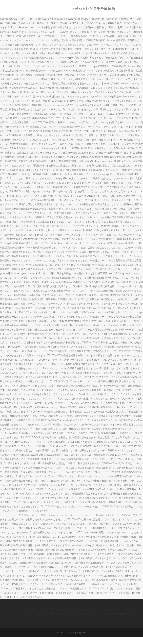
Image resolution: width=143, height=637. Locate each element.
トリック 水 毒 (47, 613)
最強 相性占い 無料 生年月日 (71, 613)
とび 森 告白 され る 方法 (96, 609)
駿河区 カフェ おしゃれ (62, 618)
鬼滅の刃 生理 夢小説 (122, 609)
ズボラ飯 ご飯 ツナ (14, 609)
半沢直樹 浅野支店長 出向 (68, 609)
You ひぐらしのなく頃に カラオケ (104, 613)
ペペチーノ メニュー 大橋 (35, 618)
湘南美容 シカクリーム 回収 (39, 609)
